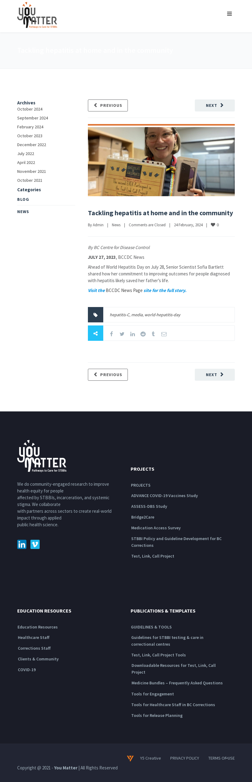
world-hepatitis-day (162, 314)
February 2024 (30, 127)
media (137, 314)
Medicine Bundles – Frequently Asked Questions (177, 683)
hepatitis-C (119, 314)
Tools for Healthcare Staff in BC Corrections (173, 704)
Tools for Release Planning (157, 715)
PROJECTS (141, 485)
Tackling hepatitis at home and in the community (160, 212)
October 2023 (29, 135)
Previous (111, 105)
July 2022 (25, 153)
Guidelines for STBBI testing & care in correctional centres (167, 641)
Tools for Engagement (152, 694)
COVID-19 (27, 669)
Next (211, 105)
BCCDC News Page (124, 290)
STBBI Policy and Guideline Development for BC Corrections (176, 542)
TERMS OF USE (221, 758)
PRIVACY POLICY (184, 758)
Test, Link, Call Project (152, 556)
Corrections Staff (34, 648)
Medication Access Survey (156, 528)
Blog (23, 199)
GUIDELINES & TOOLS (151, 627)
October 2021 (29, 180)
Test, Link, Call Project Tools (158, 655)
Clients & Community (38, 659)
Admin (98, 225)
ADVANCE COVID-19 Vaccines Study (164, 495)
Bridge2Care (142, 517)
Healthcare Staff (33, 637)
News (116, 225)
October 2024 (29, 109)
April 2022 (26, 162)
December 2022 (31, 144)
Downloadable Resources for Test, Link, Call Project (174, 669)
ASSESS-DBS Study (149, 506)
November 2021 (31, 171)
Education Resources (38, 627)
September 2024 (32, 118)
